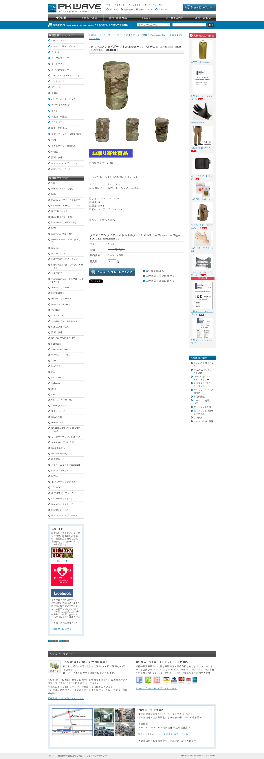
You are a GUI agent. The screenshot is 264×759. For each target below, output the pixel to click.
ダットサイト (58, 64)
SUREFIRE (56, 273)
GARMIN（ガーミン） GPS (65, 205)
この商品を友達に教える (160, 280)
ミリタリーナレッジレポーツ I (202, 313)
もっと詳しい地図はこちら (173, 734)
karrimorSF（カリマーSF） (64, 222)
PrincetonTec (57, 377)
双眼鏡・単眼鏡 (59, 116)
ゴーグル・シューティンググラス (66, 75)
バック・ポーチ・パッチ (63, 99)
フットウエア (58, 81)
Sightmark (55, 344)
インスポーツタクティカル (64, 481)
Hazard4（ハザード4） (62, 217)
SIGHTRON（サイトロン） (64, 259)
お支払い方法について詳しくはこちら (156, 688)
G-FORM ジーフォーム (62, 493)
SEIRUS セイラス (59, 510)
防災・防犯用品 (59, 128)
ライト (54, 110)
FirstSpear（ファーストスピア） (66, 200)
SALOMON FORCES (61, 349)
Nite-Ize (55, 248)
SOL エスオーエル (60, 326)
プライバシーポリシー (97, 756)
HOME (92, 35)
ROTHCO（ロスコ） (61, 253)
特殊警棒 (55, 459)
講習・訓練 (56, 157)
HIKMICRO (57, 422)
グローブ (55, 87)
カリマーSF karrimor (200, 62)
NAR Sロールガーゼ (200, 199)
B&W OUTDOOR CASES (63, 338)
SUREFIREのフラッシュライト (203, 384)
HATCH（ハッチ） (60, 211)
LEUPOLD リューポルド (63, 46)
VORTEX (55, 310)
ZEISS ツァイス (59, 405)
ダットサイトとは (202, 407)
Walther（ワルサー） (61, 287)
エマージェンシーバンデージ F (202, 274)
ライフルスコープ (60, 58)
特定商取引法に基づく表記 (70, 756)
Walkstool (55, 383)
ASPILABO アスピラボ (62, 442)
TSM (53, 140)
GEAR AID (56, 417)
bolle (53, 194)
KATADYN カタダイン (62, 498)
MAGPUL (56, 366)
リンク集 (198, 417)
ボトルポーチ (133, 35)
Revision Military (59, 453)
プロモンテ (56, 487)
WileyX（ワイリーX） (62, 400)
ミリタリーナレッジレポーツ (65, 437)
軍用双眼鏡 (199, 396)
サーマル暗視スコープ (60, 105)
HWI (53, 388)
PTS (53, 372)
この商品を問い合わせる (160, 275)
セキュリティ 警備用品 (63, 146)
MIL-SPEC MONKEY (61, 304)
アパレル (55, 52)
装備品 (54, 93)
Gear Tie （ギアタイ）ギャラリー (202, 378)
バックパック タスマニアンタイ (202, 226)
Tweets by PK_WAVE (61, 629)
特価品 (54, 151)
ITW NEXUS (57, 315)
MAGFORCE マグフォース (64, 163)
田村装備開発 (58, 293)
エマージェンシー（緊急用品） (66, 134)
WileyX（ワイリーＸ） (62, 298)
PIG (53, 394)
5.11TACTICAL (58, 40)
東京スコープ (58, 411)
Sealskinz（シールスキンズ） (65, 321)
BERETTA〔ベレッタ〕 (62, 188)
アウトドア (56, 122)
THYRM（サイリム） (62, 355)
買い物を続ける (155, 270)
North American (198, 122)
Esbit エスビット (59, 448)
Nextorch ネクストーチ (62, 504)
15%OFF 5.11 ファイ (200, 149)
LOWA (54, 476)
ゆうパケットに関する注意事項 (203, 412)
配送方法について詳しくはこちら (66, 698)
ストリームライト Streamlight (65, 465)
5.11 (53, 183)
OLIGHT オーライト (61, 169)
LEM (53, 228)
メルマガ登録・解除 (203, 421)
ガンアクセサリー (60, 69)
